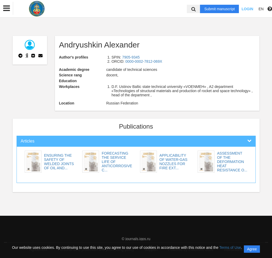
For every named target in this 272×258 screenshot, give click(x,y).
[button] (6, 8)
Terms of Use (230, 247)
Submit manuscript (219, 9)
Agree (252, 249)
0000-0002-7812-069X (143, 61)
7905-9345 (131, 57)
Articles (27, 141)
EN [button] (261, 9)
